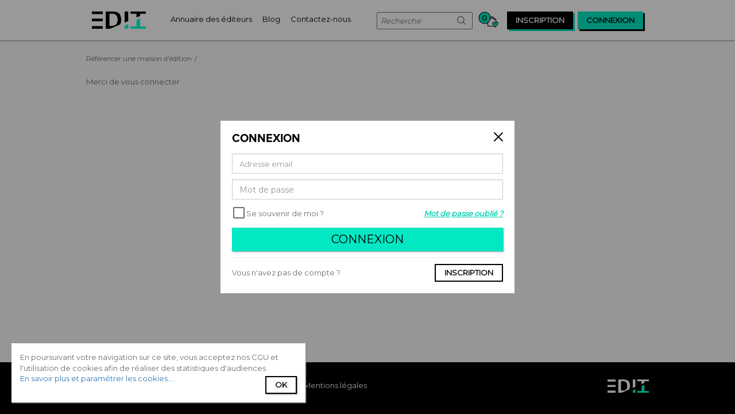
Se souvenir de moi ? (285, 213)
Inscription (468, 272)
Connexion (367, 239)
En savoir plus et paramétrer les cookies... (96, 378)
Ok (281, 384)
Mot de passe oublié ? (463, 213)
